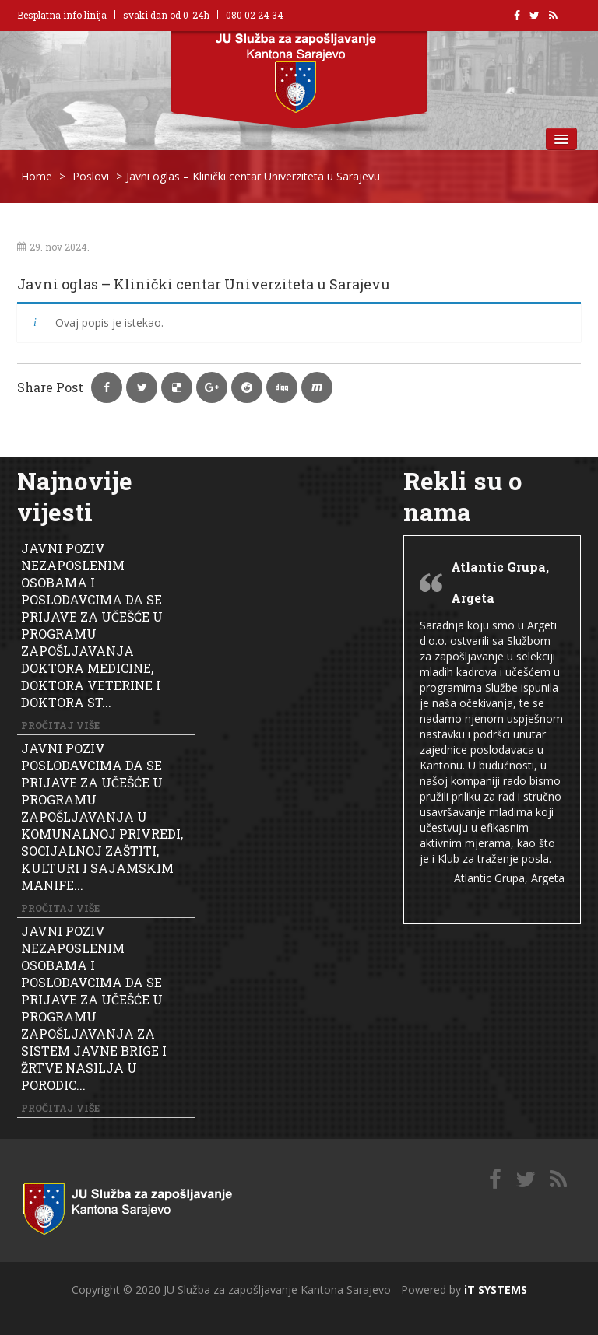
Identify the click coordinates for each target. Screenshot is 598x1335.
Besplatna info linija (62, 15)
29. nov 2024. (53, 246)
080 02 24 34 (254, 15)
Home (36, 176)
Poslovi (90, 176)
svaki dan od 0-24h (166, 15)
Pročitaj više (60, 725)
